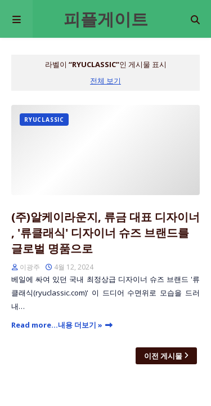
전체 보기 (105, 81)
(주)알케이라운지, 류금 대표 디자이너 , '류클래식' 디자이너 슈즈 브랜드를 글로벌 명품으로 (105, 232)
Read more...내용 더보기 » (56, 325)
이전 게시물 (163, 356)
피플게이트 (106, 18)
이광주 (30, 267)
